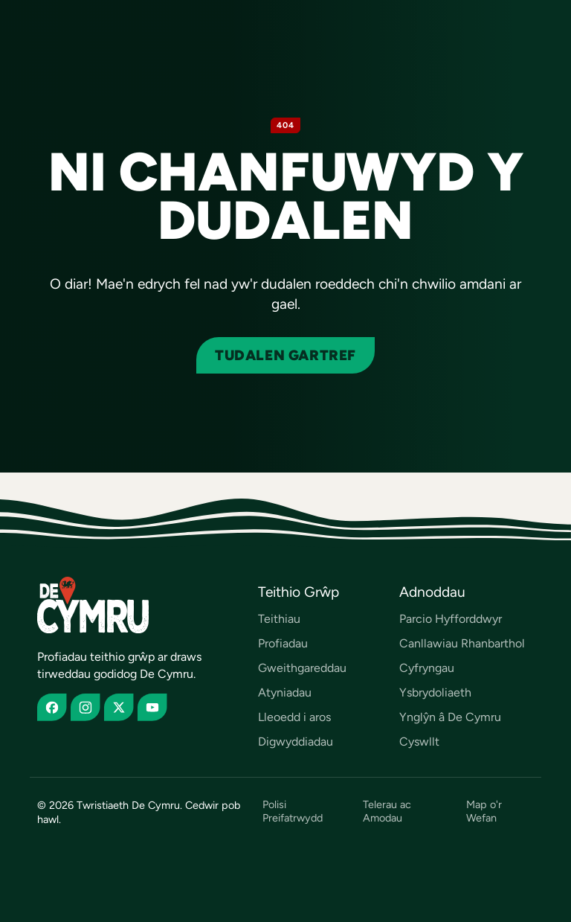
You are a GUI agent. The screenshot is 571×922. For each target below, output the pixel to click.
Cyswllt (419, 741)
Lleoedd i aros (294, 717)
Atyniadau (285, 692)
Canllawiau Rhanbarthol (462, 643)
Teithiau (279, 619)
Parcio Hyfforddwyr (450, 619)
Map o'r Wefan (484, 811)
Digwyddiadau (295, 741)
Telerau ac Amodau (387, 811)
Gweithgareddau (302, 668)
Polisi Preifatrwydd (292, 811)
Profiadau (283, 643)
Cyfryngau (426, 668)
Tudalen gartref (285, 355)
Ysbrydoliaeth (435, 692)
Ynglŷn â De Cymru (450, 717)
